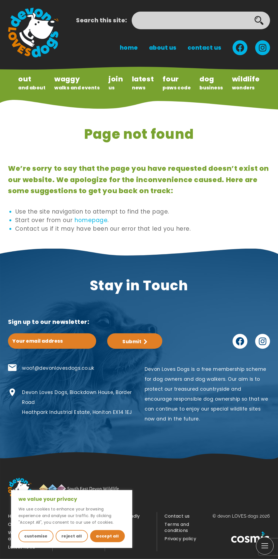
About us (163, 48)
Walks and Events (77, 82)
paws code (177, 82)
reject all (71, 536)
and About (31, 82)
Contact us (205, 48)
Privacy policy (180, 539)
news (143, 82)
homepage (90, 220)
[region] (71, 519)
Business (211, 82)
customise (35, 536)
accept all (107, 536)
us (116, 82)
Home (129, 48)
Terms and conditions (176, 527)
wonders (246, 82)
